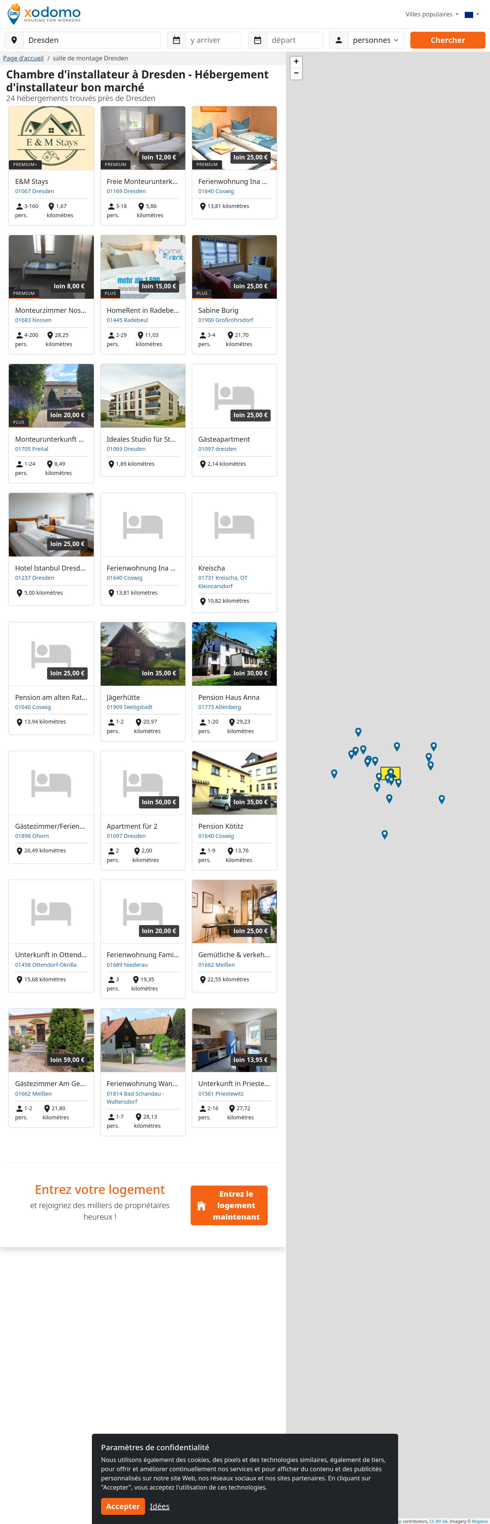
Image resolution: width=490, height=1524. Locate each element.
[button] (388, 779)
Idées (160, 1506)
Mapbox (480, 1521)
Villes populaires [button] (430, 14)
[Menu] (472, 14)
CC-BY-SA (439, 1521)
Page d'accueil (23, 58)
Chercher (448, 40)
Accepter (123, 1506)
